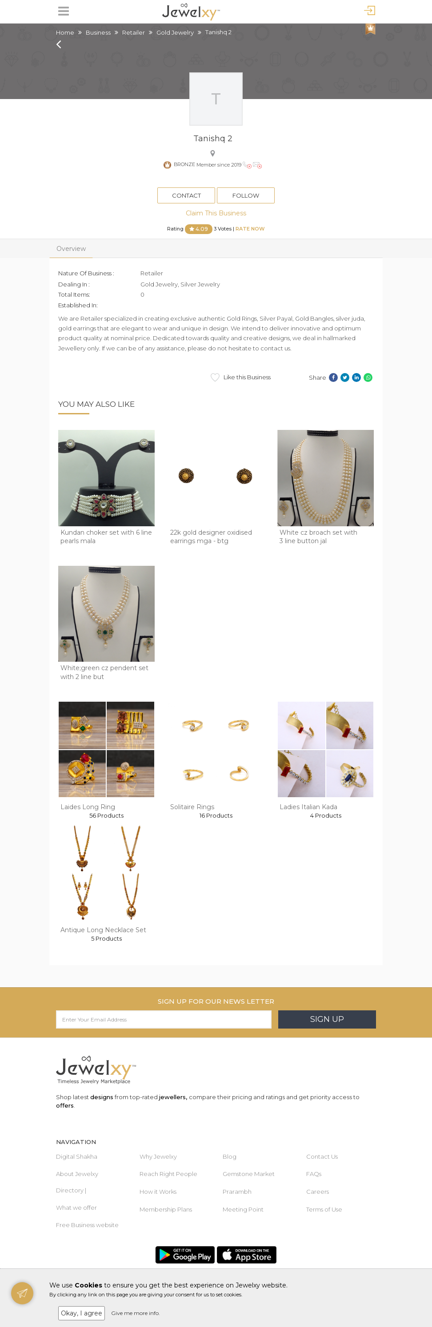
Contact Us (322, 1156)
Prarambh (237, 1191)
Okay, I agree (81, 1313)
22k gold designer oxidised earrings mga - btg (211, 536)
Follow (245, 195)
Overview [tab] (71, 249)
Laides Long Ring (87, 807)
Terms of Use (324, 1209)
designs (101, 1097)
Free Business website (87, 1224)
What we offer (76, 1207)
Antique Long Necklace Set (103, 930)
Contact (186, 195)
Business (98, 32)
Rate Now (250, 229)
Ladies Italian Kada (308, 807)
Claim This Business (216, 213)
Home (65, 32)
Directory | (71, 1190)
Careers (317, 1191)
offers (65, 1105)
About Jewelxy (77, 1173)
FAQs (313, 1173)
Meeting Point (243, 1209)
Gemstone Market (249, 1173)
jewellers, (173, 1097)
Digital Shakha (76, 1156)
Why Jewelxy (158, 1156)
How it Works (158, 1191)
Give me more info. (135, 1313)
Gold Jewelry (175, 32)
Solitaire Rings (192, 807)
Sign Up (327, 1019)
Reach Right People (168, 1173)
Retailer (133, 32)
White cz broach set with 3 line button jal (318, 536)
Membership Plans (166, 1209)
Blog (229, 1156)
